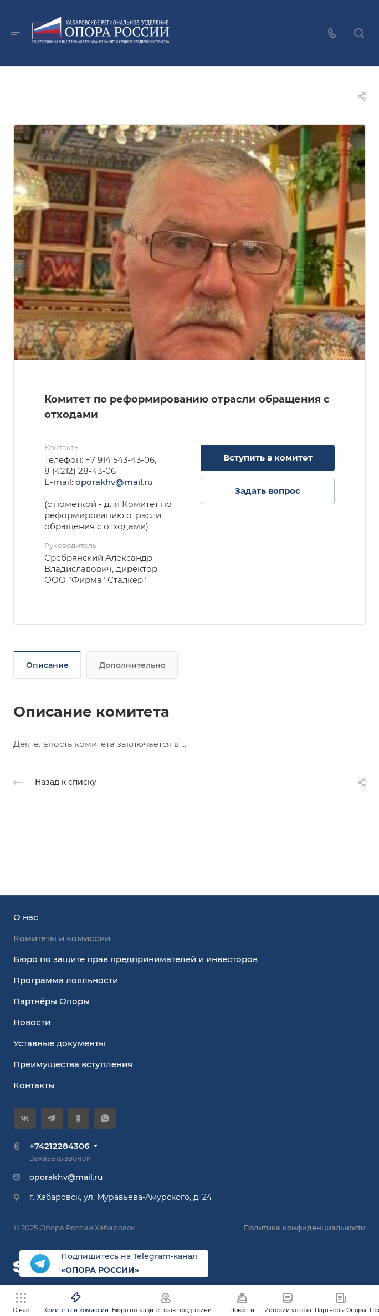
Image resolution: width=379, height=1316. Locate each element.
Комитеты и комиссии (61, 938)
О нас (25, 917)
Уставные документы (59, 1043)
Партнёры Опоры (51, 1001)
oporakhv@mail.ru (114, 482)
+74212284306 (59, 1146)
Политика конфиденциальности (304, 1227)
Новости (31, 1022)
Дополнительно (132, 665)
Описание (47, 665)
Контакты (34, 1085)
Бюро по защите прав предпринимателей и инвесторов (135, 959)
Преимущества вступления (72, 1064)
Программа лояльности (65, 980)
